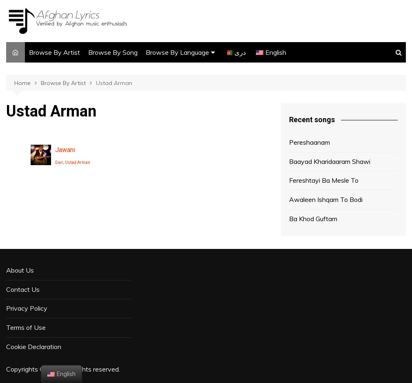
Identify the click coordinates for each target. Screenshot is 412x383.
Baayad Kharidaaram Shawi (329, 161)
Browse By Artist (54, 52)
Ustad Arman (77, 162)
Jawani (65, 150)
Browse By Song (113, 52)
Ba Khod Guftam (313, 219)
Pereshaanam (309, 142)
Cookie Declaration (33, 347)
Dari (59, 162)
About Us (20, 270)
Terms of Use (26, 327)
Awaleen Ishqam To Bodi (326, 199)
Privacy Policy (26, 308)
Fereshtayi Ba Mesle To (324, 180)
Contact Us (23, 289)
